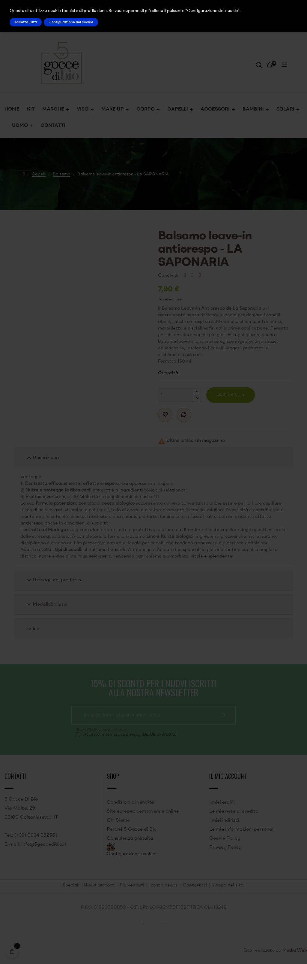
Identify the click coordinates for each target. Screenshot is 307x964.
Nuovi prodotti (99, 885)
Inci (32, 628)
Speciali (71, 885)
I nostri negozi (163, 885)
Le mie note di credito (233, 811)
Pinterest (200, 275)
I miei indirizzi (224, 820)
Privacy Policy (225, 847)
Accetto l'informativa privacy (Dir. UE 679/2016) (130, 734)
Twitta (192, 275)
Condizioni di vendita (130, 802)
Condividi (185, 275)
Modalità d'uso (46, 604)
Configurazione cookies (132, 854)
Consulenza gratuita (130, 838)
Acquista (227, 395)
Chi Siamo (118, 820)
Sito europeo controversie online (143, 811)
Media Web (294, 950)
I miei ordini (222, 802)
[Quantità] (176, 395)
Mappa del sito (227, 885)
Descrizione (42, 457)
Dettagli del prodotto (53, 580)
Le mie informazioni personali (242, 829)
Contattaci (195, 885)
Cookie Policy (224, 838)
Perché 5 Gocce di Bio (131, 829)
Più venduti (132, 885)
